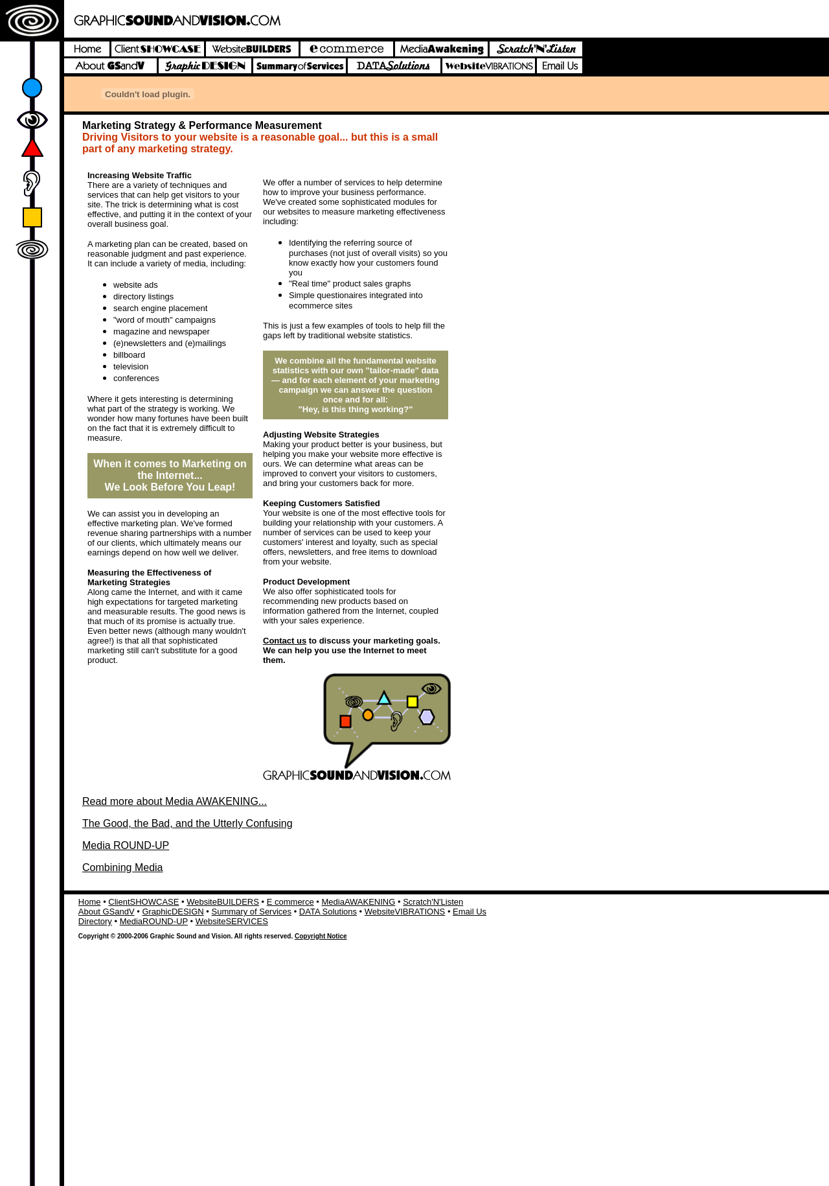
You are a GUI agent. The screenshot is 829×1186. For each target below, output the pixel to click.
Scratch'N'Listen (433, 902)
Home (89, 902)
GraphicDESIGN (172, 911)
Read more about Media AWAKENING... (174, 801)
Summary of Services (252, 911)
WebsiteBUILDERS (223, 902)
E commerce (290, 902)
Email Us (469, 911)
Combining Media (122, 867)
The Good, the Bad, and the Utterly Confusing (187, 823)
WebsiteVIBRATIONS (405, 911)
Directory (95, 921)
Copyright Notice (321, 936)
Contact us (284, 640)
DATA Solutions (328, 911)
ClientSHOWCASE (143, 902)
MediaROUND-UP (154, 921)
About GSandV (106, 911)
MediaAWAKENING (358, 902)
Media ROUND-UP (125, 845)
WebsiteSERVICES (232, 921)
